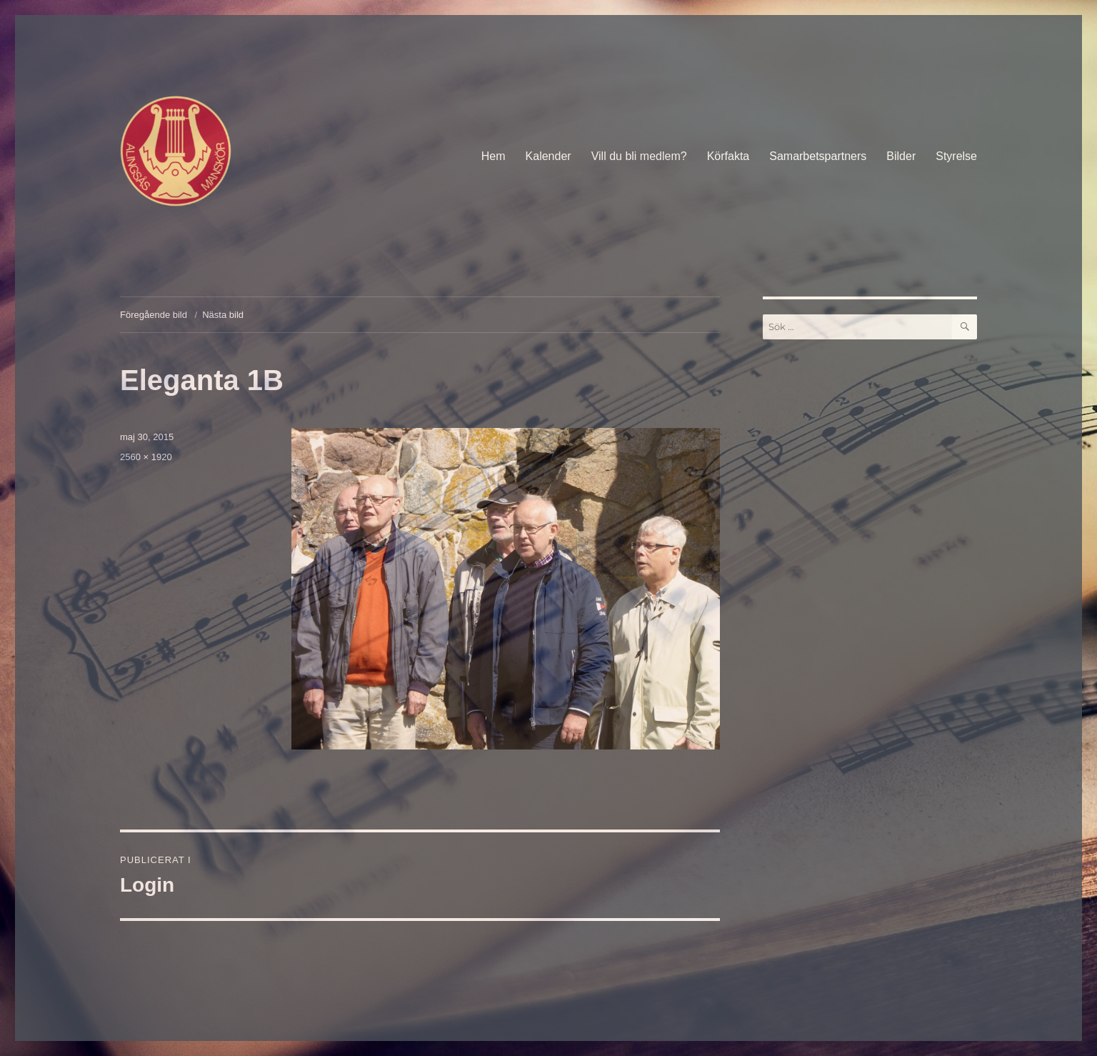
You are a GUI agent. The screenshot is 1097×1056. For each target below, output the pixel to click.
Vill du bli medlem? (639, 156)
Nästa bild (223, 314)
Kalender (548, 156)
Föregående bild (153, 314)
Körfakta (728, 156)
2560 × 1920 (146, 457)
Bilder (901, 156)
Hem (493, 156)
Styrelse (956, 156)
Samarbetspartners (817, 156)
